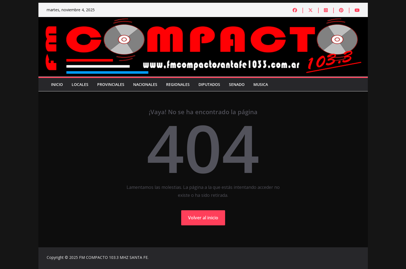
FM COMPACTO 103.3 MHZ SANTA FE (113, 257)
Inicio (57, 84)
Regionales (178, 84)
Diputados (209, 84)
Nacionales (145, 84)
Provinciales (110, 84)
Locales (80, 84)
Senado (237, 84)
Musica (260, 84)
